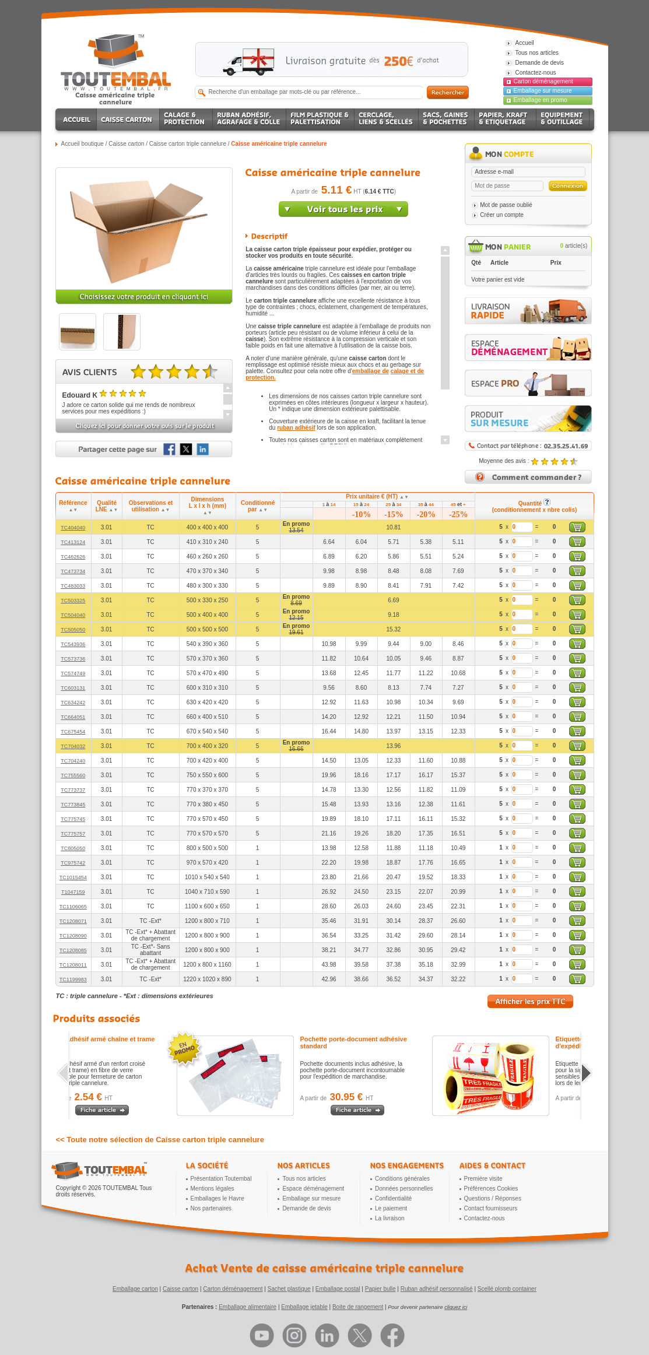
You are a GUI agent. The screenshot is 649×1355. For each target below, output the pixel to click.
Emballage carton (135, 1289)
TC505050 (73, 630)
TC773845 (73, 805)
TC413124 (73, 542)
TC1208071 (73, 921)
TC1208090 (73, 936)
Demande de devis (306, 1208)
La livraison (390, 1218)
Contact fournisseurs (491, 1208)
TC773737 (73, 790)
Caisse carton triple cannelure (187, 144)
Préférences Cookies (491, 1188)
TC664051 (73, 717)
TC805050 (73, 848)
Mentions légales (212, 1188)
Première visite (483, 1178)
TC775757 (73, 834)
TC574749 (73, 673)
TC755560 (73, 775)
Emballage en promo (540, 100)
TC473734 (73, 571)
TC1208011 (73, 965)
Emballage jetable (304, 1307)
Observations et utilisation (151, 506)
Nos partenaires (211, 1208)
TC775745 (73, 819)
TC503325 (73, 600)
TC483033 (73, 586)
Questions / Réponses (492, 1198)
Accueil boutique (82, 144)
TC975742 (73, 863)
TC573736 (73, 659)
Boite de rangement (357, 1307)
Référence (73, 506)
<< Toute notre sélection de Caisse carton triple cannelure (160, 1139)
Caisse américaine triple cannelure (279, 144)
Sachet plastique (289, 1289)
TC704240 (73, 761)
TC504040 (73, 615)
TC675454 (73, 732)
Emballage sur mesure (543, 90)
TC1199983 (73, 979)
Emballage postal (337, 1289)
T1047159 (73, 892)
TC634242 (73, 702)
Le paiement (391, 1208)
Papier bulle (380, 1289)
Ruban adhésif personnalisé (437, 1289)
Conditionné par (258, 506)
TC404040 (73, 528)
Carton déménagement (543, 81)
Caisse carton (126, 144)
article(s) (574, 246)
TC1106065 (73, 907)
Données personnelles (404, 1188)
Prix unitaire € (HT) (377, 496)
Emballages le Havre (217, 1198)
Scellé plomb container (507, 1289)
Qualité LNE (107, 506)
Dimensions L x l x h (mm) (207, 505)
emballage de (370, 371)
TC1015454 (73, 877)
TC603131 (73, 688)
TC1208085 (73, 950)
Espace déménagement (313, 1188)
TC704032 (73, 746)
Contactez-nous (484, 1218)
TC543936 (73, 644)
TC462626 (73, 557)
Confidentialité (393, 1198)
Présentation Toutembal (221, 1178)
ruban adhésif (296, 427)
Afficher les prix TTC (530, 1001)
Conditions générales (402, 1178)
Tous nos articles (303, 1178)
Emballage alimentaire (247, 1307)
